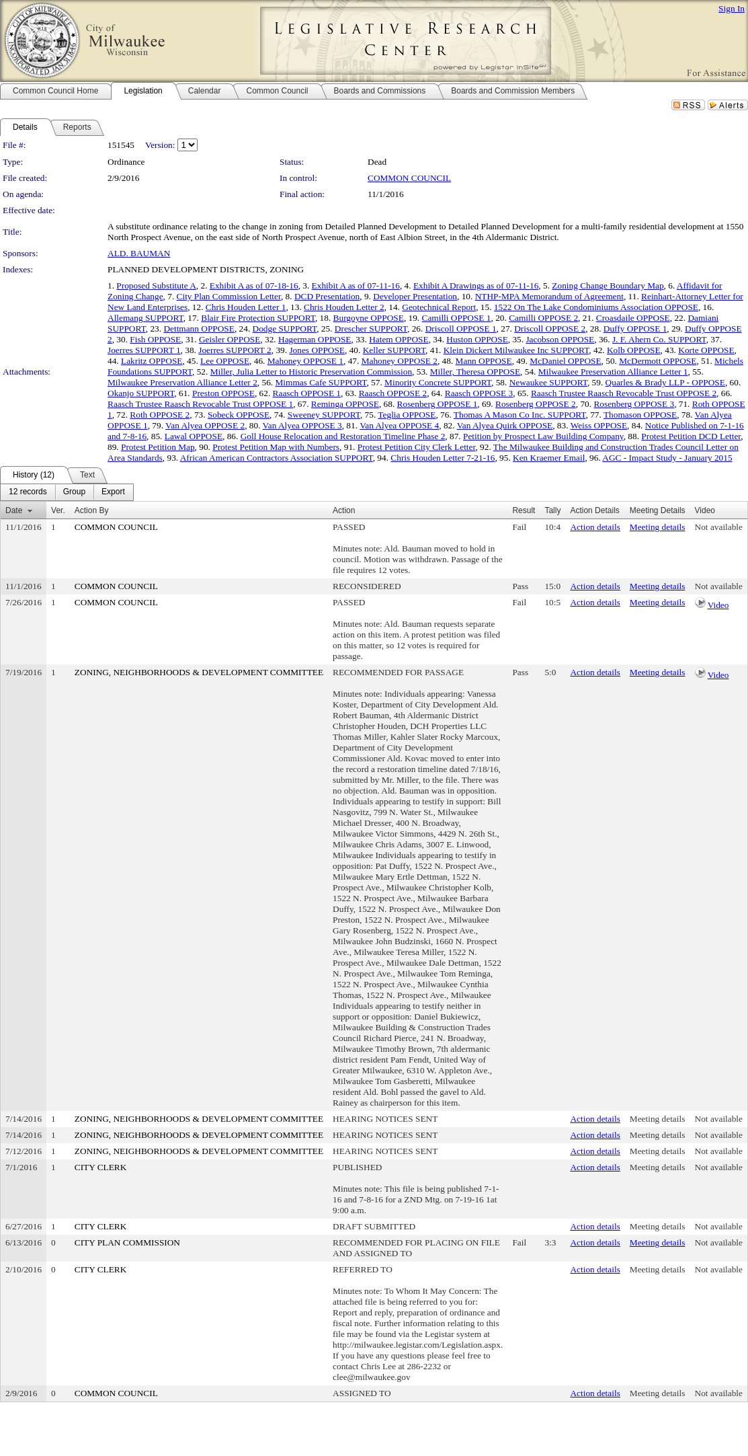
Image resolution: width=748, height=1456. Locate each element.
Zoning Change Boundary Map (607, 285)
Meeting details (657, 527)
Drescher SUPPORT (371, 328)
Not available (719, 527)
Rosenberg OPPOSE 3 (633, 404)
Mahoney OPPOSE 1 (305, 361)
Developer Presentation (415, 296)
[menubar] (67, 492)
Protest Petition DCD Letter (691, 436)
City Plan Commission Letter (229, 296)
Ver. (58, 510)
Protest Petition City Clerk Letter (417, 447)
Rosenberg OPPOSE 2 (535, 404)
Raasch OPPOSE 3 (479, 393)
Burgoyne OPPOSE (368, 318)
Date (13, 510)
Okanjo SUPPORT (141, 393)
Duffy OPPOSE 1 (635, 328)
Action (344, 510)
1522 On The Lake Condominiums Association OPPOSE (596, 307)
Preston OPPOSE (223, 393)
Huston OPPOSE (476, 339)
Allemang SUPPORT (145, 318)
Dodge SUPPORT (285, 328)
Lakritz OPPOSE (151, 361)
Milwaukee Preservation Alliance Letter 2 (182, 382)
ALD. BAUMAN (139, 253)
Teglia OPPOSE (406, 415)
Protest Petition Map (158, 447)
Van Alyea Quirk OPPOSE (505, 425)
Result (523, 510)
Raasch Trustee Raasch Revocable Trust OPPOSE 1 (200, 404)
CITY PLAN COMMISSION (127, 1242)
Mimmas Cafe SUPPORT (320, 382)
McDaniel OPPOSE (565, 361)
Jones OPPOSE (317, 350)
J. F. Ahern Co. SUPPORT (659, 339)
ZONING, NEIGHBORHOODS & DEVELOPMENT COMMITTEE (199, 672)
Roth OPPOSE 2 (160, 415)
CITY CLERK (101, 1167)
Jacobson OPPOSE (560, 339)
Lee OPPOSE (224, 361)
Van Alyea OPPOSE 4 (399, 425)
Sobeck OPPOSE (238, 415)
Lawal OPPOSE (193, 436)
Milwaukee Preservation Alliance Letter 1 (613, 372)
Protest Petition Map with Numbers (275, 447)
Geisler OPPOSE (229, 339)
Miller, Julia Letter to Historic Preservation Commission (311, 372)
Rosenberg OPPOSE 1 (437, 404)
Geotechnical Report (439, 307)
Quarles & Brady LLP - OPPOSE (665, 382)
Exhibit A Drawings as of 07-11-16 (475, 285)
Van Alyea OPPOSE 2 (205, 425)
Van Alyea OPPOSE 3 (302, 425)
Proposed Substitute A (156, 285)
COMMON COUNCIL (409, 178)
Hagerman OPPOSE (314, 339)
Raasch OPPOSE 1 (307, 393)
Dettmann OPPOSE (199, 328)
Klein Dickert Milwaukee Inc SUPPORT (516, 350)
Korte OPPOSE (706, 350)
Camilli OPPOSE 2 (543, 318)
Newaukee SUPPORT (548, 382)
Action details (595, 527)
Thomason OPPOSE (640, 415)
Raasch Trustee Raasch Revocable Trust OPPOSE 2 (623, 393)
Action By (92, 510)
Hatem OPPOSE (399, 339)
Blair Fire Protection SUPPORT (258, 318)
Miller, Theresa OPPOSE (475, 372)
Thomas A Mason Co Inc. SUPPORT (520, 415)
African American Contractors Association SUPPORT (276, 458)
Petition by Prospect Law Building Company (543, 436)
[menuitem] (28, 492)
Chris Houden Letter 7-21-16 (442, 458)
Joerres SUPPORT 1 (144, 350)
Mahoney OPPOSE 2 (400, 361)
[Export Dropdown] (113, 492)
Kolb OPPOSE (634, 350)
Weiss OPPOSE (599, 425)
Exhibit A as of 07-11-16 (356, 285)
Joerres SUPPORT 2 (235, 350)
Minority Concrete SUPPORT (437, 382)
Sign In (731, 8)
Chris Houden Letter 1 (246, 307)
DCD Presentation (327, 296)
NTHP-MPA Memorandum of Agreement (549, 296)
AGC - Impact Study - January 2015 (667, 458)
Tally (552, 510)
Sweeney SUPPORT (324, 415)
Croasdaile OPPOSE (633, 318)
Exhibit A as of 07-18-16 (254, 285)
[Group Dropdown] (74, 492)
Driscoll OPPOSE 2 (549, 328)
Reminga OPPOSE (345, 404)
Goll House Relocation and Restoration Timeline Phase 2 (343, 436)
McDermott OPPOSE (657, 361)
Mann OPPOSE (484, 361)
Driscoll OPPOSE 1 (461, 328)
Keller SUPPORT (394, 350)
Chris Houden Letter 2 (344, 307)
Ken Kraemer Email (549, 458)
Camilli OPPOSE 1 (456, 318)
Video (718, 605)
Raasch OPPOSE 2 (393, 393)
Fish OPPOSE (155, 339)
